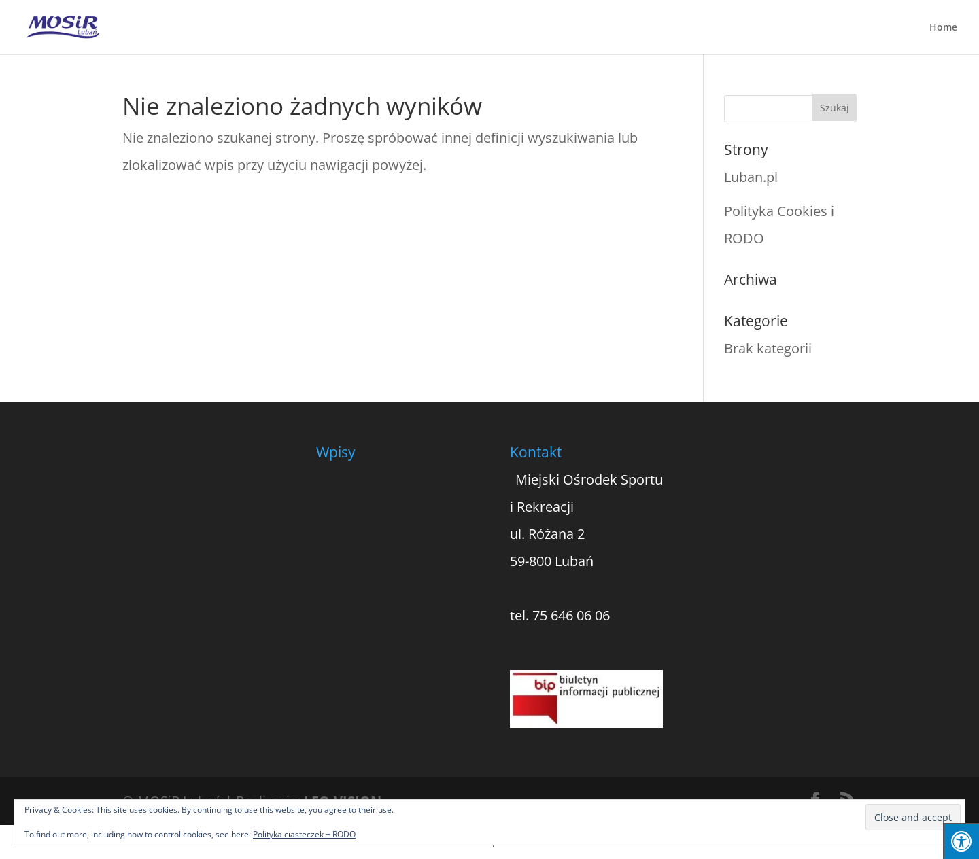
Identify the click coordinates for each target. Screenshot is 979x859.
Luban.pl (751, 177)
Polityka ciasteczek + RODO (304, 834)
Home (943, 27)
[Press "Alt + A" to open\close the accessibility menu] (961, 841)
